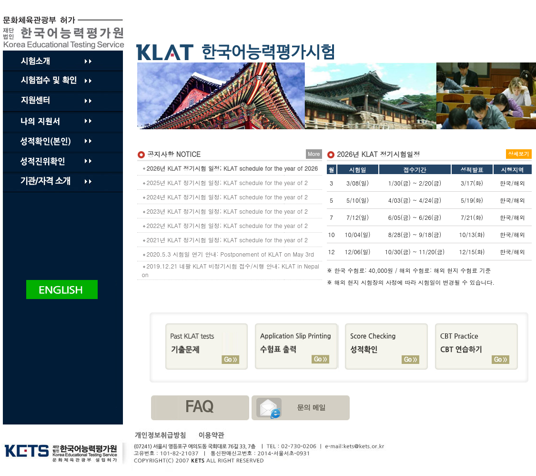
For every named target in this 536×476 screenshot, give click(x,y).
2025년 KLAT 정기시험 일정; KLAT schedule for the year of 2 (225, 182)
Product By (65, 32)
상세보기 (518, 153)
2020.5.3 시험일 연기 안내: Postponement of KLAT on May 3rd (228, 254)
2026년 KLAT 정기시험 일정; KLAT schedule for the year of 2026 (230, 168)
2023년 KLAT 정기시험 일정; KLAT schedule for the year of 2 (225, 211)
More (314, 153)
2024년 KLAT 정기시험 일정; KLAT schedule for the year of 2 (225, 197)
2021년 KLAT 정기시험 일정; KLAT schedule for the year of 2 (225, 240)
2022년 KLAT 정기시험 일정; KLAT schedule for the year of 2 (225, 225)
